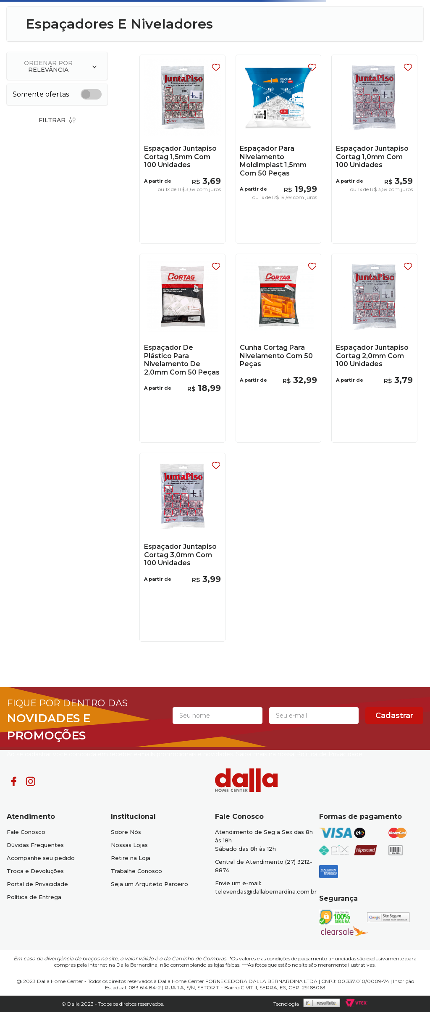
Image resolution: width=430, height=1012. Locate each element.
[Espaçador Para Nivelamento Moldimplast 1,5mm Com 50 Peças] (278, 149)
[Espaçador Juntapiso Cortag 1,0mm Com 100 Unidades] (374, 149)
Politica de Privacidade (329, 754)
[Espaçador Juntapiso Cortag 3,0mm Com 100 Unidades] (182, 547)
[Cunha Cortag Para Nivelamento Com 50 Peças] (278, 348)
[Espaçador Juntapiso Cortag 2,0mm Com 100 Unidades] (374, 348)
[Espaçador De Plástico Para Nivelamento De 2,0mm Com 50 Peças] (182, 348)
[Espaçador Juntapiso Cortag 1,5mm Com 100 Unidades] (182, 149)
